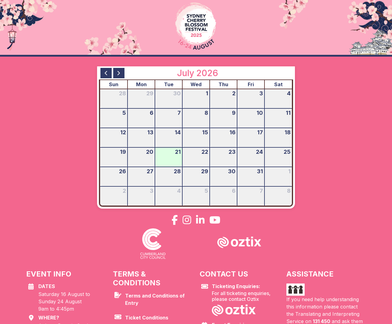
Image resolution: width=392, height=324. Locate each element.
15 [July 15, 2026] (205, 132)
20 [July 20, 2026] (149, 152)
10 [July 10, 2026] (260, 113)
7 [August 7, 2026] (261, 191)
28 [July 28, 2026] (177, 171)
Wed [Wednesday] (196, 84)
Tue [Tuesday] (168, 84)
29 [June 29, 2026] (149, 93)
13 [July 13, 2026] (150, 132)
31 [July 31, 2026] (260, 171)
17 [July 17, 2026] (260, 132)
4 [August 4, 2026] (179, 191)
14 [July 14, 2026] (178, 132)
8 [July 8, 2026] (206, 113)
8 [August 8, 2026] (289, 191)
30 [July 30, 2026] (232, 171)
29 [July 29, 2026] (204, 171)
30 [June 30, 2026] (177, 93)
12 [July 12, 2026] (123, 132)
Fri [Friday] (251, 84)
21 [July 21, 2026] (178, 152)
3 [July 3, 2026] (261, 93)
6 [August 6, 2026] (234, 191)
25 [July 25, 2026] (287, 152)
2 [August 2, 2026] (124, 191)
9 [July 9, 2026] (234, 113)
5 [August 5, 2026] (206, 191)
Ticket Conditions (146, 318)
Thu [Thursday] (223, 84)
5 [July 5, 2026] (124, 113)
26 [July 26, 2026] (122, 171)
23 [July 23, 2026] (232, 152)
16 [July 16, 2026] (232, 132)
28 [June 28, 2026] (122, 93)
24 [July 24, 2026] (259, 152)
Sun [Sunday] (113, 84)
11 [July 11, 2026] (288, 113)
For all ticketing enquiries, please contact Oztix (245, 293)
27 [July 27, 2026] (150, 171)
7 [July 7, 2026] (179, 113)
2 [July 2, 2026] (234, 93)
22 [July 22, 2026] (204, 152)
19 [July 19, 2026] (123, 152)
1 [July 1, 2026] (207, 93)
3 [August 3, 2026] (151, 191)
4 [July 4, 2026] (289, 93)
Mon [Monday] (141, 84)
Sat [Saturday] (278, 84)
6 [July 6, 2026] (151, 113)
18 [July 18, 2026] (288, 132)
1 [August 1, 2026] (289, 171)
